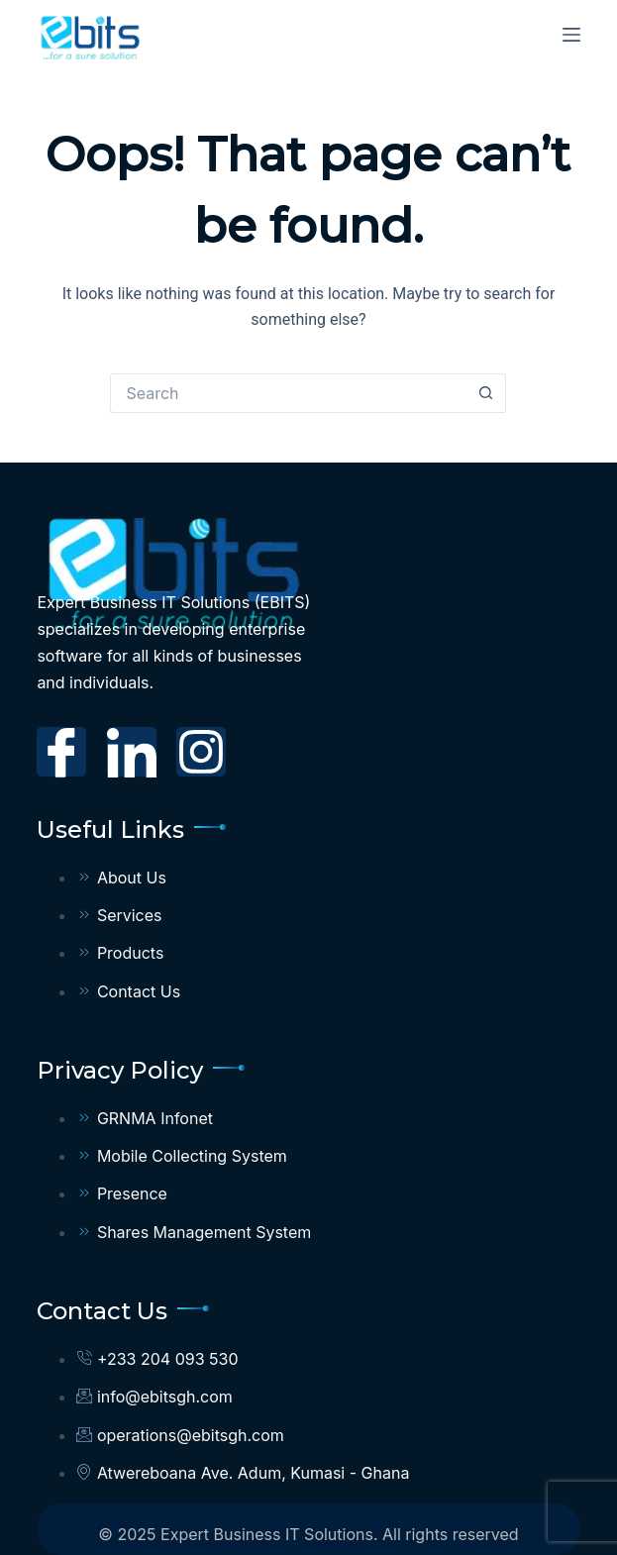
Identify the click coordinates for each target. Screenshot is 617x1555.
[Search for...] (288, 393)
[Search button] (486, 393)
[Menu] (571, 35)
